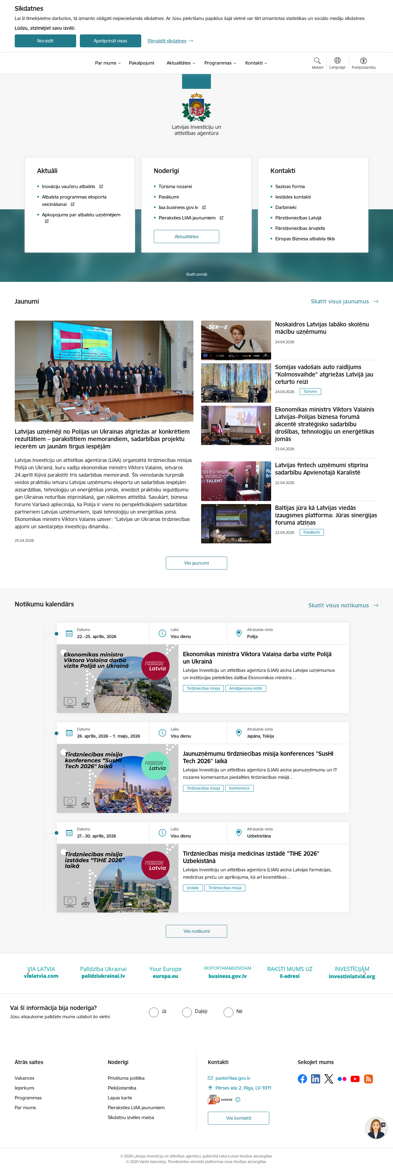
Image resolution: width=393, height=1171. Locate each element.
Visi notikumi (197, 931)
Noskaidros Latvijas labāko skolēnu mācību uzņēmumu (322, 328)
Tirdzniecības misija (203, 688)
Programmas (28, 1098)
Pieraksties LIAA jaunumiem (136, 1107)
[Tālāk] (364, 973)
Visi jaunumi (196, 563)
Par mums (25, 1107)
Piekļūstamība (122, 1088)
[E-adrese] (220, 1099)
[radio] (157, 1011)
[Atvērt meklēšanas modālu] (317, 64)
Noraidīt (45, 41)
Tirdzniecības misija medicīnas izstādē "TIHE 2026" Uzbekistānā (251, 857)
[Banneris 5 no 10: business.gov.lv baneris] (227, 973)
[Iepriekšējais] (29, 973)
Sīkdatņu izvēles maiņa (131, 1117)
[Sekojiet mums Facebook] (302, 1078)
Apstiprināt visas (110, 41)
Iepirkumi (24, 1088)
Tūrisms (310, 391)
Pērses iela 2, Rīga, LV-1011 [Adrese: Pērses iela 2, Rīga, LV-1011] (244, 1088)
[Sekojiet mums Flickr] (342, 1078)
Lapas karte (120, 1098)
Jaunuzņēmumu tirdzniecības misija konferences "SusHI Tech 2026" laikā (258, 757)
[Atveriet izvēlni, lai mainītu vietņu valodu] (337, 64)
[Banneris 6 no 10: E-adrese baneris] (290, 973)
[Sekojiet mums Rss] (368, 1078)
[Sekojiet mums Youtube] (355, 1078)
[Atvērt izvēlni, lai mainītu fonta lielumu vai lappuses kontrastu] (364, 64)
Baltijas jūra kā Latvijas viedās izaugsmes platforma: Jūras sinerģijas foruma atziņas (326, 515)
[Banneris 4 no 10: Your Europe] (165, 973)
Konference (239, 788)
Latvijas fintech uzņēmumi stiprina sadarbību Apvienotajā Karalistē (321, 468)
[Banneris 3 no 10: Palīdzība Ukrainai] (103, 973)
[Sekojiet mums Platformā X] (328, 1078)
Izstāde (193, 887)
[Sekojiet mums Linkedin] (315, 1078)
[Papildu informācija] (237, 1099)
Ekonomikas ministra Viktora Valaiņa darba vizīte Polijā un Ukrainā (257, 657)
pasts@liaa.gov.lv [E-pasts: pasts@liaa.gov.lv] (233, 1078)
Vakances (24, 1078)
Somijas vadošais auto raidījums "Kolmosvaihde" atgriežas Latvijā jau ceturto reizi (324, 374)
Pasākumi (312, 532)
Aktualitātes (187, 236)
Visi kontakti (238, 1118)
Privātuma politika (126, 1078)
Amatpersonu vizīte (245, 688)
